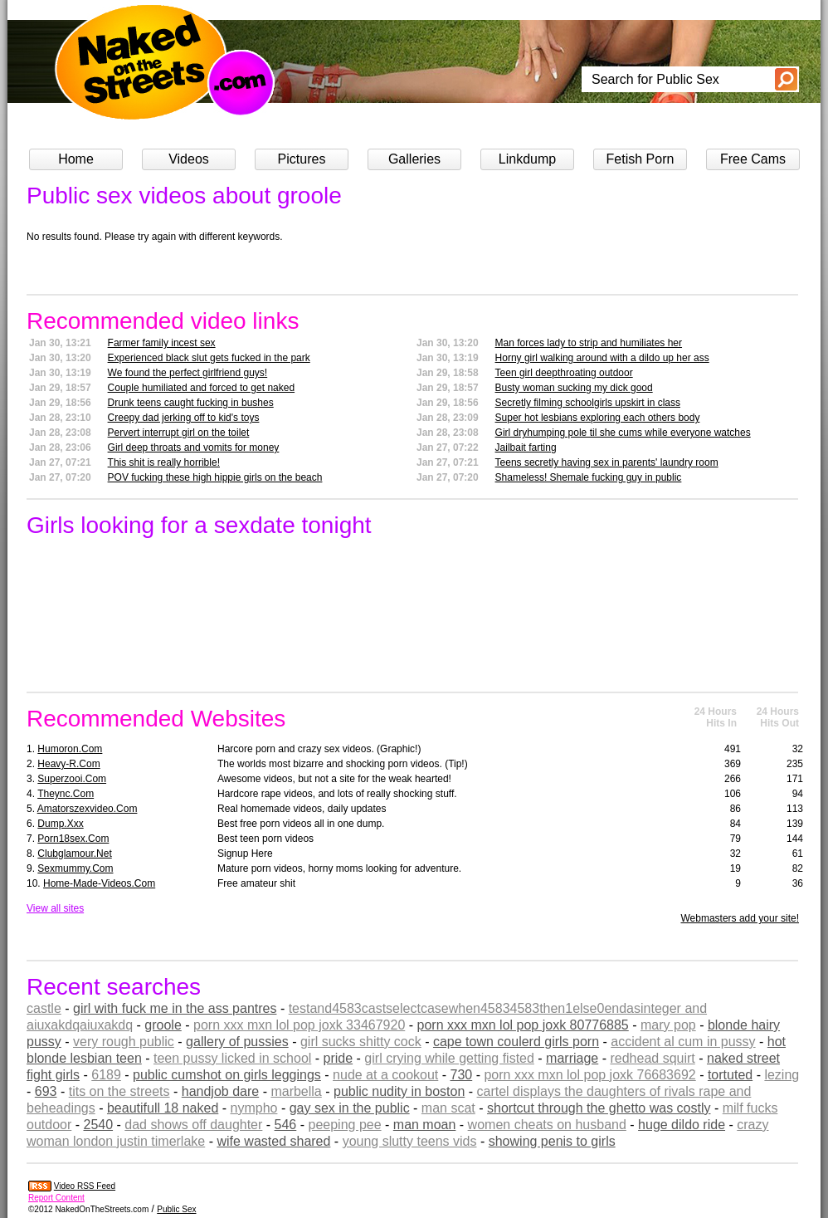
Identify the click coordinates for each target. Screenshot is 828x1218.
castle (44, 1008)
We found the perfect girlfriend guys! (188, 373)
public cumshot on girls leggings (227, 1075)
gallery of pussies (237, 1042)
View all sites (55, 908)
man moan (424, 1125)
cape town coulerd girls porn (516, 1042)
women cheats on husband (547, 1125)
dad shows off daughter (193, 1125)
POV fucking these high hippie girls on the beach (215, 477)
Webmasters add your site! (739, 918)
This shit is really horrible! (164, 462)
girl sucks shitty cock (360, 1042)
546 (286, 1125)
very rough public (123, 1042)
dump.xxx (60, 823)
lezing (781, 1075)
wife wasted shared (273, 1141)
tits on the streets (119, 1091)
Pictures (302, 159)
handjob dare (220, 1091)
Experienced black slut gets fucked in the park (209, 358)
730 (462, 1075)
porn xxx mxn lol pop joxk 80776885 (523, 1025)
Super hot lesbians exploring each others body (597, 417)
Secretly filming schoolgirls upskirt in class (587, 402)
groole (162, 1025)
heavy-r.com (68, 764)
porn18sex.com (73, 838)
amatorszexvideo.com (87, 808)
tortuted (730, 1075)
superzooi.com (71, 779)
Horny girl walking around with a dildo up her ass (602, 358)
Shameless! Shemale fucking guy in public (588, 477)
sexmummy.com (75, 868)
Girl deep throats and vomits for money (194, 447)
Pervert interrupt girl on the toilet (179, 432)
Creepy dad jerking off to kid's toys (184, 417)
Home (76, 159)
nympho (254, 1108)
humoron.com (69, 749)
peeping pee (344, 1125)
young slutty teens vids (410, 1141)
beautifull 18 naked (162, 1108)
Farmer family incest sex (162, 343)
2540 (98, 1125)
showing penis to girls (552, 1141)
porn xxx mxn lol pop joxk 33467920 (299, 1025)
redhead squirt (652, 1058)
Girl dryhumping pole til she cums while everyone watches (623, 432)
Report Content (56, 1197)
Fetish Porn (640, 159)
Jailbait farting (526, 447)
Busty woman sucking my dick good (574, 388)
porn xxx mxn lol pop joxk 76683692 (589, 1075)
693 (46, 1091)
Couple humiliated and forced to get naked (201, 388)
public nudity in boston (399, 1091)
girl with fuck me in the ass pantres (174, 1008)
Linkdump (527, 159)
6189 (106, 1075)
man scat (448, 1108)
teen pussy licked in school (232, 1058)
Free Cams (753, 159)
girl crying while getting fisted (449, 1058)
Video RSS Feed (84, 1186)
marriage (572, 1058)
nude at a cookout (385, 1075)
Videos (188, 159)
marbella (295, 1091)
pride (338, 1058)
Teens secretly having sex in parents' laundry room (606, 462)
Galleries (414, 159)
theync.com (65, 794)
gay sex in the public (350, 1108)
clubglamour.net (74, 853)
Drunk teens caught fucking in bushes (191, 402)
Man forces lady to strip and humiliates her (588, 343)
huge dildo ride (681, 1125)
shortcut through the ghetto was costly (598, 1108)
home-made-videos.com (99, 883)
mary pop (668, 1025)
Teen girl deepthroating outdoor (564, 373)
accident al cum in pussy (683, 1042)
